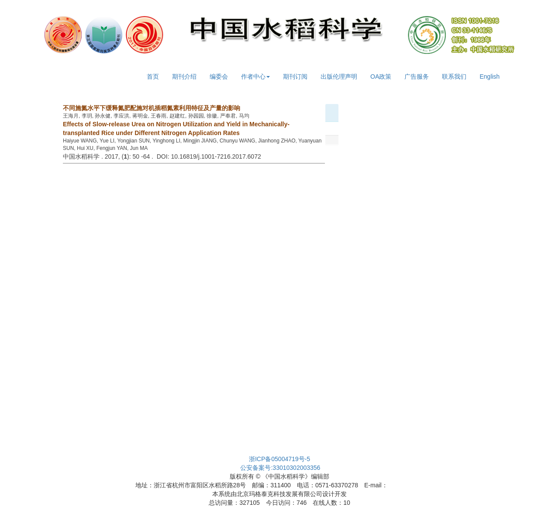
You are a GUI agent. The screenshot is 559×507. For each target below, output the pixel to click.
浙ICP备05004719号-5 (279, 458)
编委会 (219, 76)
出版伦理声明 (339, 76)
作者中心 (255, 76)
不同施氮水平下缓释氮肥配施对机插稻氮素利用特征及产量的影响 (151, 107)
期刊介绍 (184, 76)
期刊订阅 (295, 76)
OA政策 (380, 76)
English (490, 76)
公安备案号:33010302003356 (280, 467)
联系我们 (454, 76)
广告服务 (416, 76)
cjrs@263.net (406, 485)
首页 (153, 76)
